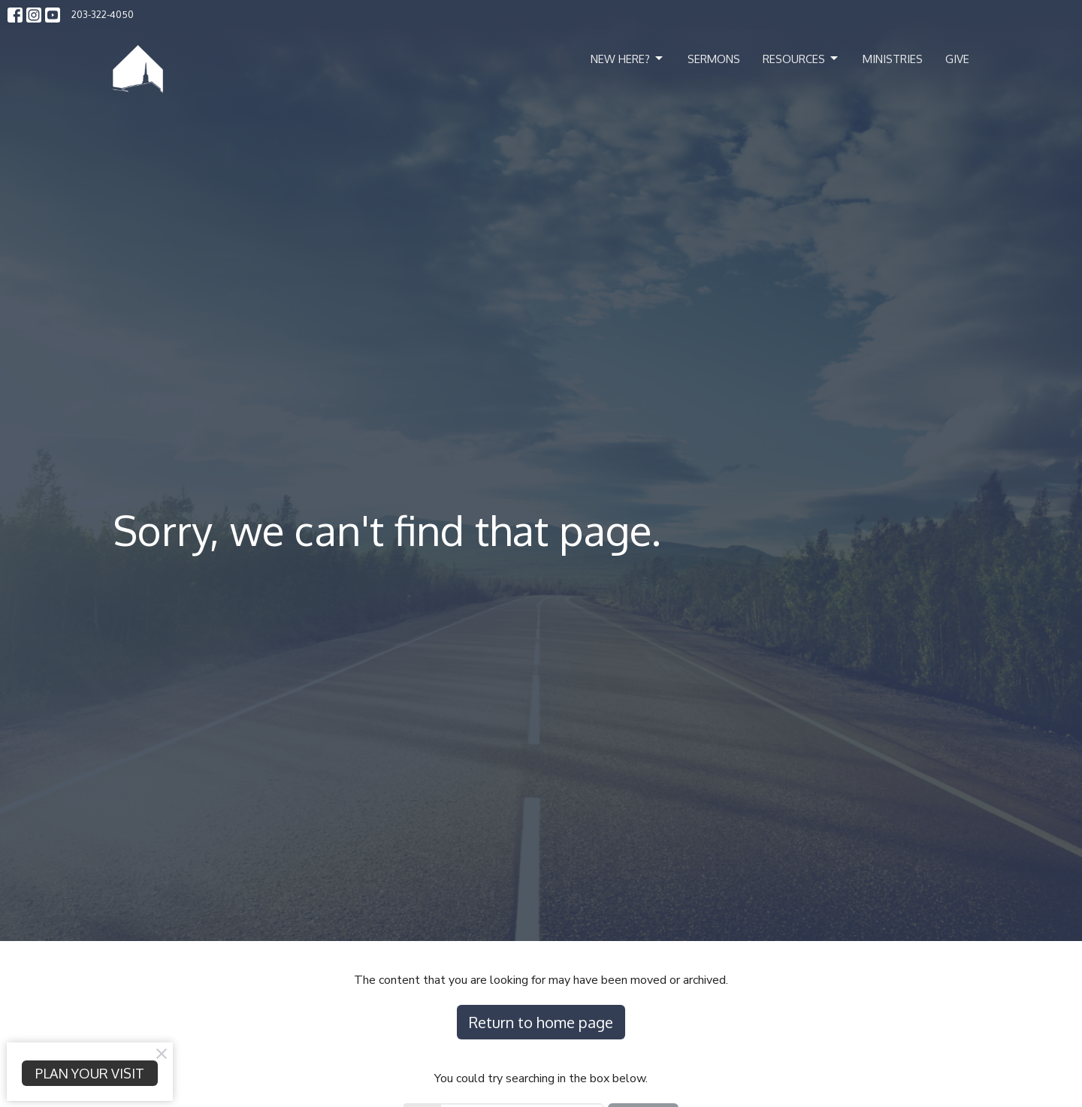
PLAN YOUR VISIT (89, 1073)
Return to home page (541, 1022)
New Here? (628, 58)
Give (957, 59)
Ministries (893, 59)
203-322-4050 (102, 14)
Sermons (714, 59)
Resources (801, 58)
